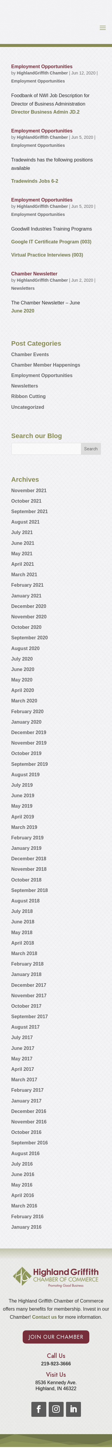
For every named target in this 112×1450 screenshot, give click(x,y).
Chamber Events (30, 354)
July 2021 (22, 532)
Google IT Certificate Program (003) (51, 241)
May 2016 (22, 1184)
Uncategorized (27, 407)
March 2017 (24, 1079)
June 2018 (22, 921)
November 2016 (29, 1121)
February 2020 (27, 711)
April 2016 (22, 1195)
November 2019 (29, 742)
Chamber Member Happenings (45, 365)
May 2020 (22, 679)
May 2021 (22, 553)
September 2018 (29, 890)
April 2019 (22, 816)
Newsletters (23, 288)
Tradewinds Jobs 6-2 (34, 181)
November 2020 (29, 616)
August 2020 (25, 648)
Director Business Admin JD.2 (45, 112)
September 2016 (29, 1142)
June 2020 (22, 310)
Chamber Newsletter (34, 273)
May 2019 (22, 806)
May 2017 (22, 1058)
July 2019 (22, 785)
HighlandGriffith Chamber (42, 73)
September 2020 (29, 637)
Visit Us (56, 1374)
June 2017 (22, 1048)
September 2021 (29, 511)
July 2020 (22, 658)
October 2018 (26, 879)
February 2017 (27, 1090)
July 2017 (22, 1037)
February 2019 (27, 837)
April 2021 (22, 564)
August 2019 (25, 774)
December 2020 (28, 606)
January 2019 (26, 848)
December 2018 (28, 858)
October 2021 (26, 501)
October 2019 (26, 753)
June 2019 (22, 795)
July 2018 (22, 911)
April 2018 (22, 943)
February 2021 (27, 585)
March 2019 (24, 827)
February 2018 (27, 963)
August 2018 (25, 900)
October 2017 (26, 1006)
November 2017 (29, 995)
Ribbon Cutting (28, 396)
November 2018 (29, 869)
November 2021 (29, 490)
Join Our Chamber (56, 1337)
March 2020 (24, 700)
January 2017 (26, 1100)
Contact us (44, 1317)
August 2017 (25, 1027)
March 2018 (24, 953)
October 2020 (26, 627)
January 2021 (26, 595)
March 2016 (24, 1205)
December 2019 (28, 732)
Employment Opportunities (42, 66)
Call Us (56, 1356)
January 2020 (26, 722)
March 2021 (24, 574)
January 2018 (26, 974)
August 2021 (25, 521)
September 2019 (29, 764)
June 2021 (22, 543)
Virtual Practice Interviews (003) (47, 254)
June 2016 (22, 1174)
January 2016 (26, 1227)
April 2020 (22, 690)
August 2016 (25, 1153)
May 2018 (22, 932)
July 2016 (22, 1164)
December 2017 (28, 985)
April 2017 (22, 1069)
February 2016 (27, 1216)
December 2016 (28, 1111)
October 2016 (26, 1132)
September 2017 (29, 1016)
